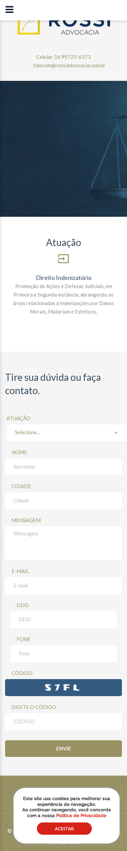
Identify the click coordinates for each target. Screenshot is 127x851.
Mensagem (26, 520)
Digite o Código (34, 707)
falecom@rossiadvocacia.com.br (69, 65)
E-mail (20, 571)
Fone (23, 639)
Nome (19, 452)
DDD (23, 605)
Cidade (21, 486)
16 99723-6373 (72, 57)
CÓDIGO (22, 673)
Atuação (66, 428)
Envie (63, 748)
